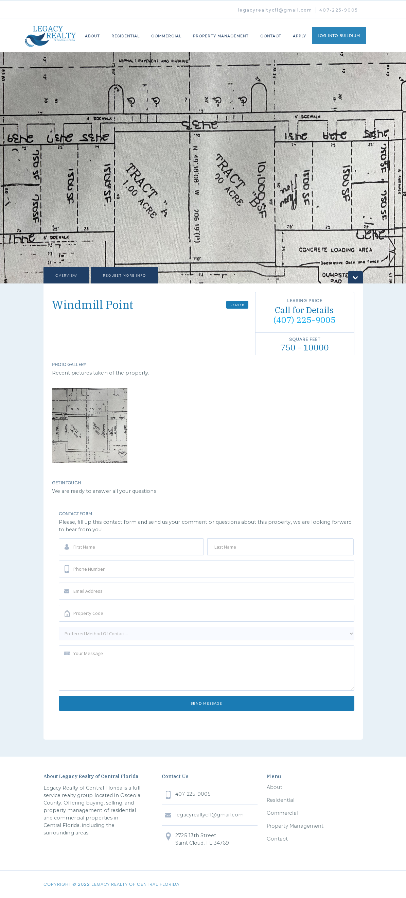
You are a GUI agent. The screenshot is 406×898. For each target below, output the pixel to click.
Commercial (282, 813)
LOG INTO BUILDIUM (339, 35)
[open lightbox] (90, 425)
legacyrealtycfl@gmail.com (275, 10)
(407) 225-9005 (304, 319)
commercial (166, 36)
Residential (125, 36)
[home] (50, 35)
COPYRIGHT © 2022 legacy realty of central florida (111, 884)
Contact (270, 36)
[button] (13, 167)
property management (221, 36)
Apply (299, 36)
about (92, 36)
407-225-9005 (338, 10)
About (274, 787)
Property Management (295, 826)
